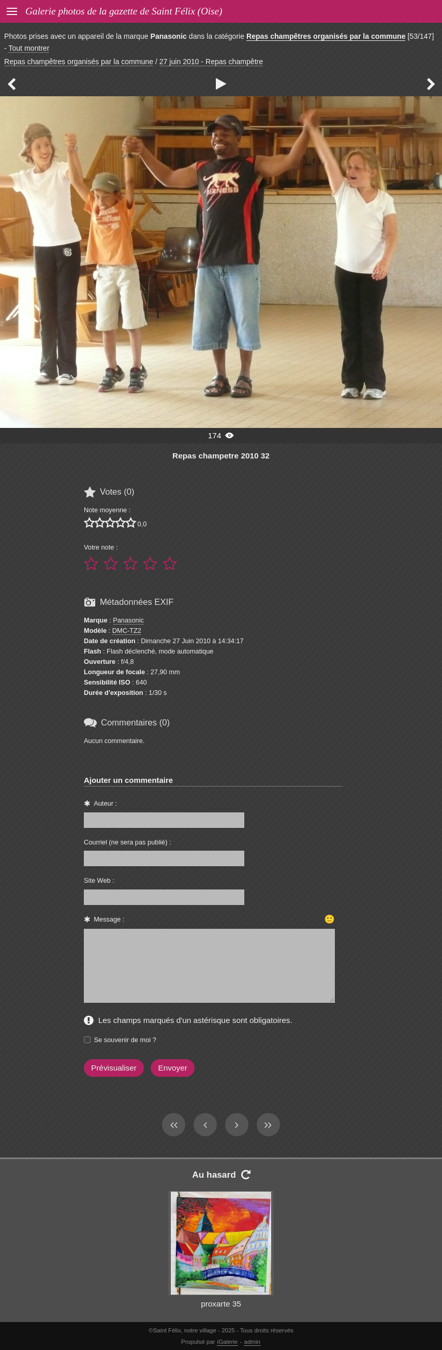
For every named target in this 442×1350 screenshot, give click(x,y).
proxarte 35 (221, 1303)
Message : (109, 919)
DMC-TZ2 (126, 630)
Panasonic (128, 620)
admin (252, 1342)
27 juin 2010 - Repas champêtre (211, 61)
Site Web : (99, 880)
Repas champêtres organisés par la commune (326, 36)
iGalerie (227, 1342)
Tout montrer (28, 48)
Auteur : (105, 803)
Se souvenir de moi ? (125, 1040)
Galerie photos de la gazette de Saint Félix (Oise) (123, 11)
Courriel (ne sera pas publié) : (127, 842)
